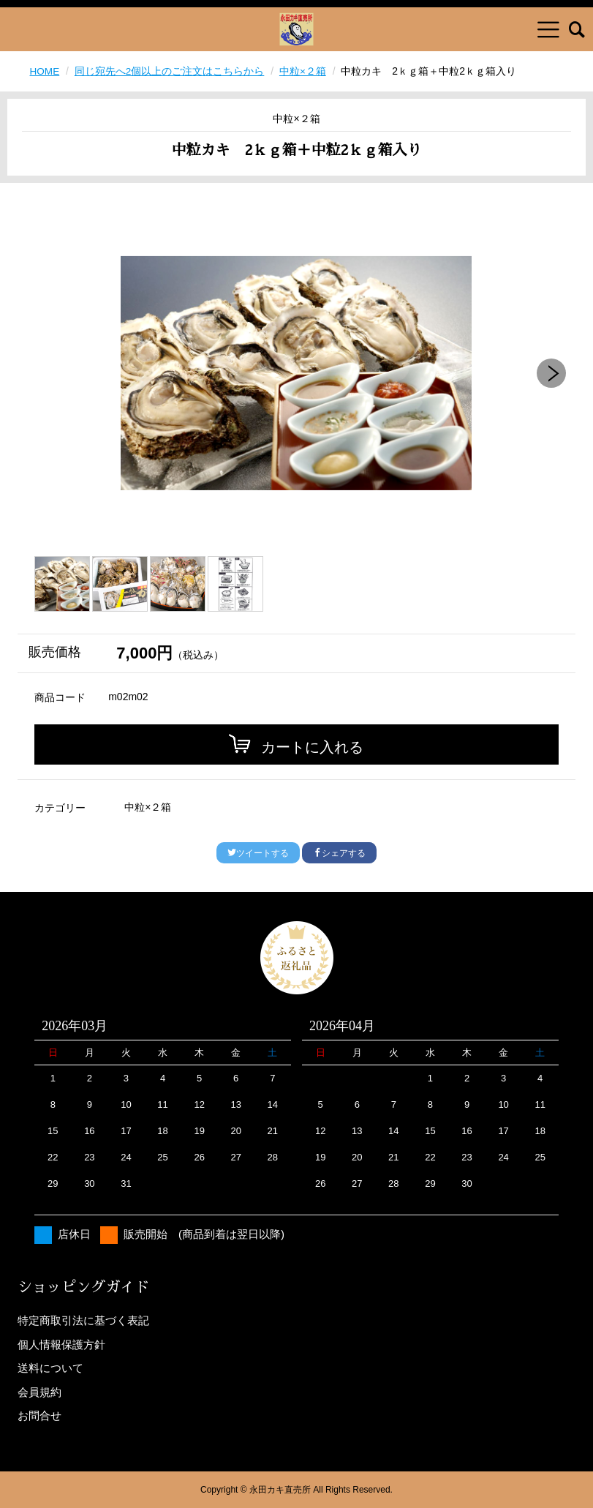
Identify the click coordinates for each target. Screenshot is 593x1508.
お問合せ (39, 1415)
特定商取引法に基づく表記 (83, 1320)
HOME (45, 71)
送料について (50, 1368)
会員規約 (39, 1392)
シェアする (339, 853)
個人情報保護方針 (61, 1344)
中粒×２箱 (303, 71)
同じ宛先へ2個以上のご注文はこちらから (170, 71)
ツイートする (258, 853)
